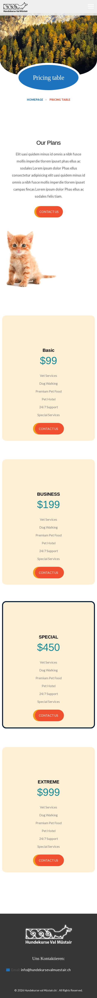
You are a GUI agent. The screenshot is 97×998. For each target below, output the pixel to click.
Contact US (48, 429)
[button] (48, 211)
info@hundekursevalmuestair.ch (46, 970)
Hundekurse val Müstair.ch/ (41, 990)
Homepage (35, 99)
